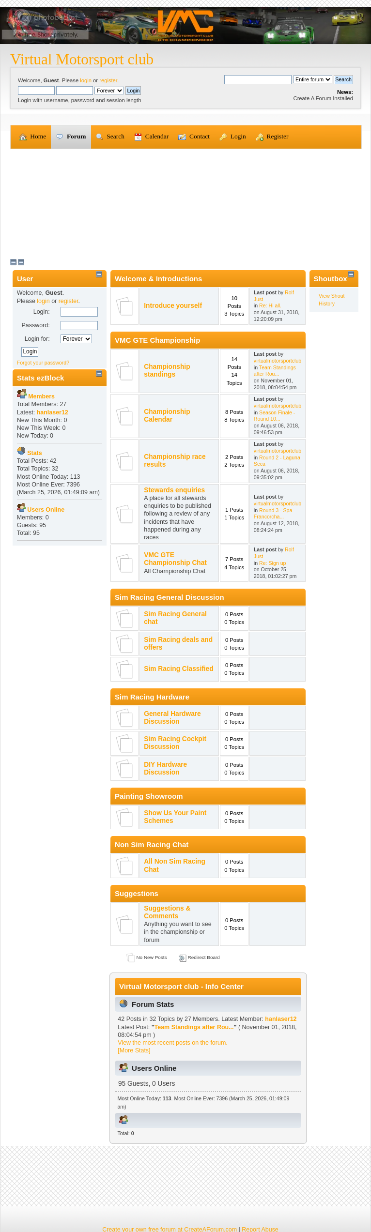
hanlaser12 (280, 1019)
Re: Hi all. (270, 305)
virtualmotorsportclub (277, 361)
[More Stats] (134, 1050)
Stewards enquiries (174, 490)
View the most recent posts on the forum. (172, 1042)
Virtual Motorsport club (82, 59)
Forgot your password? (43, 362)
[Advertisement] (185, 202)
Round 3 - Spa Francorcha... (273, 513)
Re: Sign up (272, 563)
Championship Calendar (167, 415)
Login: (41, 311)
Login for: (37, 338)
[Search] (258, 79)
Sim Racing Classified (178, 668)
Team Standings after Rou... (275, 371)
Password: (35, 325)
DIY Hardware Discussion (165, 768)
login (86, 80)
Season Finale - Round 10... (274, 416)
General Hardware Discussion (172, 717)
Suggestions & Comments (167, 912)
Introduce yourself (173, 305)
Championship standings (167, 370)
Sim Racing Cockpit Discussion (175, 742)
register (108, 80)
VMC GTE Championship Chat (175, 558)
